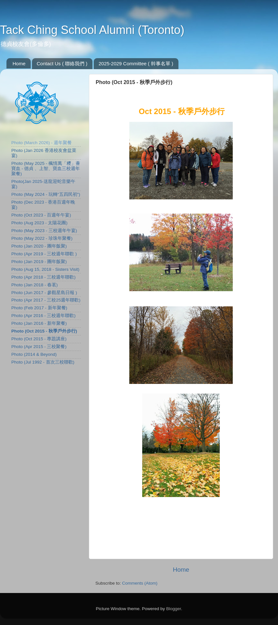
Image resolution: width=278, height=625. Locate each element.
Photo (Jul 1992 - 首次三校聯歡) (42, 362)
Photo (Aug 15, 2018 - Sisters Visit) (45, 269)
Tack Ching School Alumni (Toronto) (92, 30)
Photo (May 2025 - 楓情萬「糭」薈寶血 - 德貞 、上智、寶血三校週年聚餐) (45, 168)
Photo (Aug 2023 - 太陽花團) (39, 222)
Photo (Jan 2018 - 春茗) (34, 284)
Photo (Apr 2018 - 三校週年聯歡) (43, 277)
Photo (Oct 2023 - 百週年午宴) (41, 215)
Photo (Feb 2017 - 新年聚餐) (39, 307)
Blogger (173, 608)
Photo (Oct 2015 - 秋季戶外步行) (44, 331)
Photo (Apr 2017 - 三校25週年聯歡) (45, 300)
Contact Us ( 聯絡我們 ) (62, 63)
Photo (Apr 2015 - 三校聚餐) (39, 346)
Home (19, 63)
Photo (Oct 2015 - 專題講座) (39, 338)
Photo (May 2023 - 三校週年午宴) (44, 230)
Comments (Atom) (140, 583)
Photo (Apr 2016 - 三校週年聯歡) (43, 315)
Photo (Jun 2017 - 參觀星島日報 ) (44, 292)
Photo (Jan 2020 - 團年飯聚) (39, 246)
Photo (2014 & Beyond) (34, 354)
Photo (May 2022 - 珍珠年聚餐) (41, 238)
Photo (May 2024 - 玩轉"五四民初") (45, 194)
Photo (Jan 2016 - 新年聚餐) (39, 323)
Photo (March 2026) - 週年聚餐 (41, 142)
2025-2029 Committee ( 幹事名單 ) (136, 63)
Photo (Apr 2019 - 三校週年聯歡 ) (44, 253)
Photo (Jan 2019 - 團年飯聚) (39, 261)
